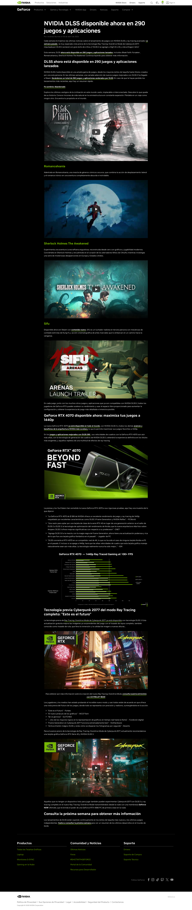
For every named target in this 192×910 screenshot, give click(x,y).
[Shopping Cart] (162, 3)
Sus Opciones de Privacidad (51, 902)
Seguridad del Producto (98, 902)
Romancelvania (54, 166)
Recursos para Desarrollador (83, 869)
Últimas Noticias (77, 849)
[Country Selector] (157, 3)
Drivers (93, 9)
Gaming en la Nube (26, 864)
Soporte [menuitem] (141, 3)
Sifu (46, 323)
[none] (152, 1)
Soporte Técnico (131, 859)
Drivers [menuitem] (132, 3)
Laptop (20, 854)
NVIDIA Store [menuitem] (121, 3)
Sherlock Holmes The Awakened (66, 243)
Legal (68, 902)
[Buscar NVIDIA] (152, 2)
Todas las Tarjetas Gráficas (29, 849)
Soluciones (51, 2)
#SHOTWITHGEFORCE (80, 859)
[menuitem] (39, 2)
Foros (72, 854)
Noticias (104, 9)
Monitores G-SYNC (25, 859)
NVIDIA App (80, 9)
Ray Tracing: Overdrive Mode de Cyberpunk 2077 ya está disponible (93, 620)
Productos (39, 2)
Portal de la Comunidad (81, 864)
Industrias (63, 2)
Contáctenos (118, 902)
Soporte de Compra (133, 854)
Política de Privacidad (26, 902)
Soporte (115, 9)
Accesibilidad (79, 902)
